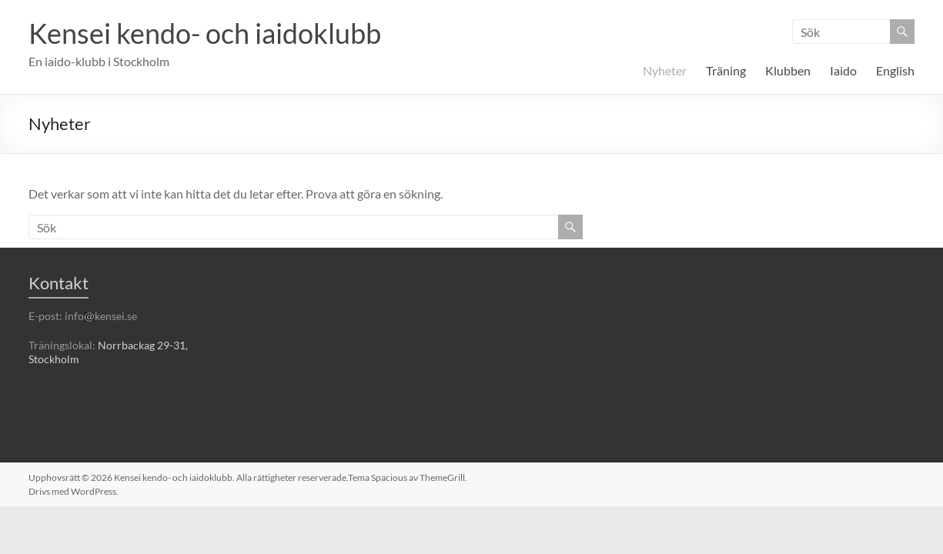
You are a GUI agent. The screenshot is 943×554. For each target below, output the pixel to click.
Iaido (843, 70)
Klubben (788, 70)
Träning (726, 70)
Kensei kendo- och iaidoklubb (204, 33)
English (895, 70)
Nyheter (665, 70)
